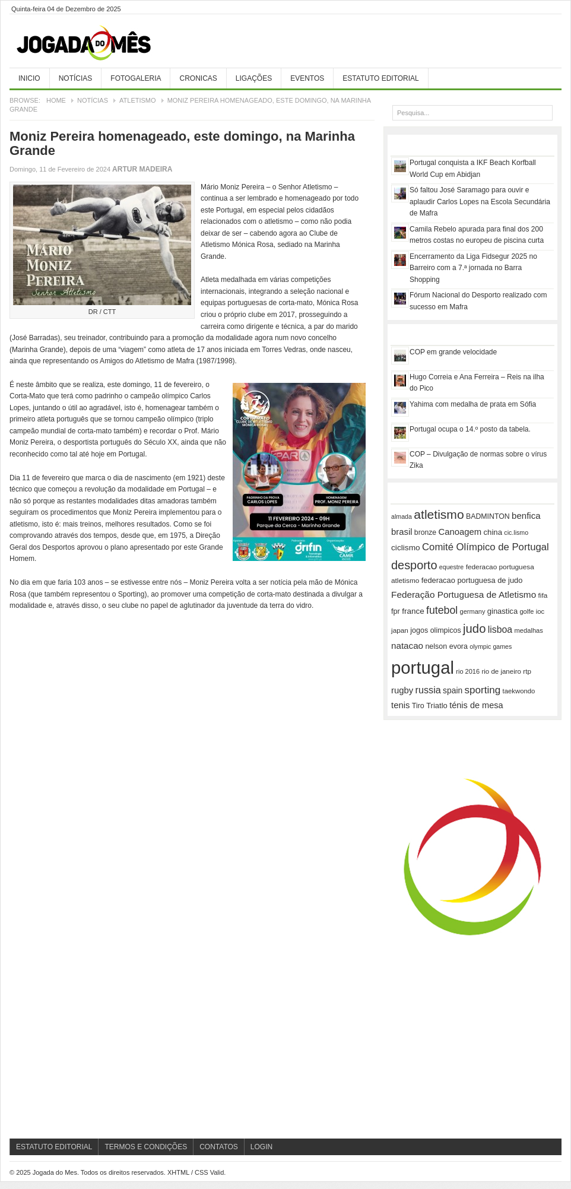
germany (473, 611)
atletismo (439, 514)
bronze (425, 532)
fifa (543, 595)
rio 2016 (468, 671)
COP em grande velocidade (453, 352)
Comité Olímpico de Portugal (485, 547)
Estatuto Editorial (380, 78)
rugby (402, 690)
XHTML (178, 1172)
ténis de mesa (476, 705)
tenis (400, 705)
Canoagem (459, 532)
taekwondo (519, 691)
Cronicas (198, 78)
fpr (395, 611)
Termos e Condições (145, 1147)
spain (452, 690)
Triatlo (437, 705)
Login (261, 1147)
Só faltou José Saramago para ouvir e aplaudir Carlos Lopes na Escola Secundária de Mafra (480, 201)
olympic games (491, 646)
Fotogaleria (135, 78)
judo (474, 628)
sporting (483, 690)
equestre (451, 566)
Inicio (29, 78)
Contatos (218, 1147)
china (492, 532)
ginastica (502, 611)
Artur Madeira (142, 169)
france (413, 611)
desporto (414, 565)
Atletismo (137, 100)
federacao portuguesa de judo (472, 580)
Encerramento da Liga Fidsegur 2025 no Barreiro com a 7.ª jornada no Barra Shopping (473, 268)
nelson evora (446, 646)
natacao (407, 646)
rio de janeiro (501, 671)
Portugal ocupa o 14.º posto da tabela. (470, 429)
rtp (527, 671)
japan (399, 630)
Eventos (307, 78)
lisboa (500, 629)
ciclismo (405, 547)
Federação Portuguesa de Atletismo (463, 594)
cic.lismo (516, 532)
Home (56, 100)
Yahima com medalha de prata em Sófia (473, 404)
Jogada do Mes (98, 43)
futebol (442, 610)
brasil (402, 532)
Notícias (76, 78)
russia (428, 689)
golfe (526, 611)
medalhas (529, 630)
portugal (422, 667)
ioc (540, 611)
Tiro (418, 706)
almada (401, 516)
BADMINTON (488, 516)
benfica (526, 516)
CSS (201, 1172)
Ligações (254, 78)
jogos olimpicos (435, 630)
